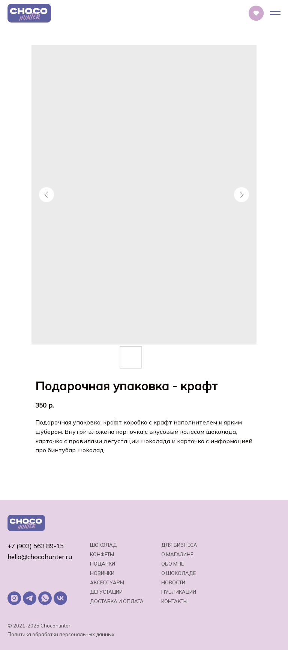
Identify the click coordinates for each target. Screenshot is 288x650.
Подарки (102, 564)
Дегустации (106, 592)
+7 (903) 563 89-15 (36, 546)
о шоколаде (178, 573)
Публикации (178, 592)
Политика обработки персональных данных (61, 634)
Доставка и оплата (117, 601)
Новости (173, 582)
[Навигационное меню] (275, 13)
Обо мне (172, 564)
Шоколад (103, 545)
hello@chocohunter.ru (40, 557)
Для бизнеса (179, 545)
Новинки (102, 573)
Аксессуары (107, 582)
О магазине (177, 554)
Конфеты (102, 554)
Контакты (174, 601)
